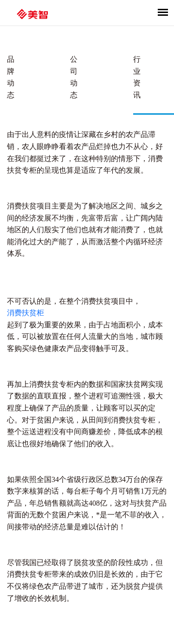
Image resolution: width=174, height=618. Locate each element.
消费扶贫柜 (25, 313)
